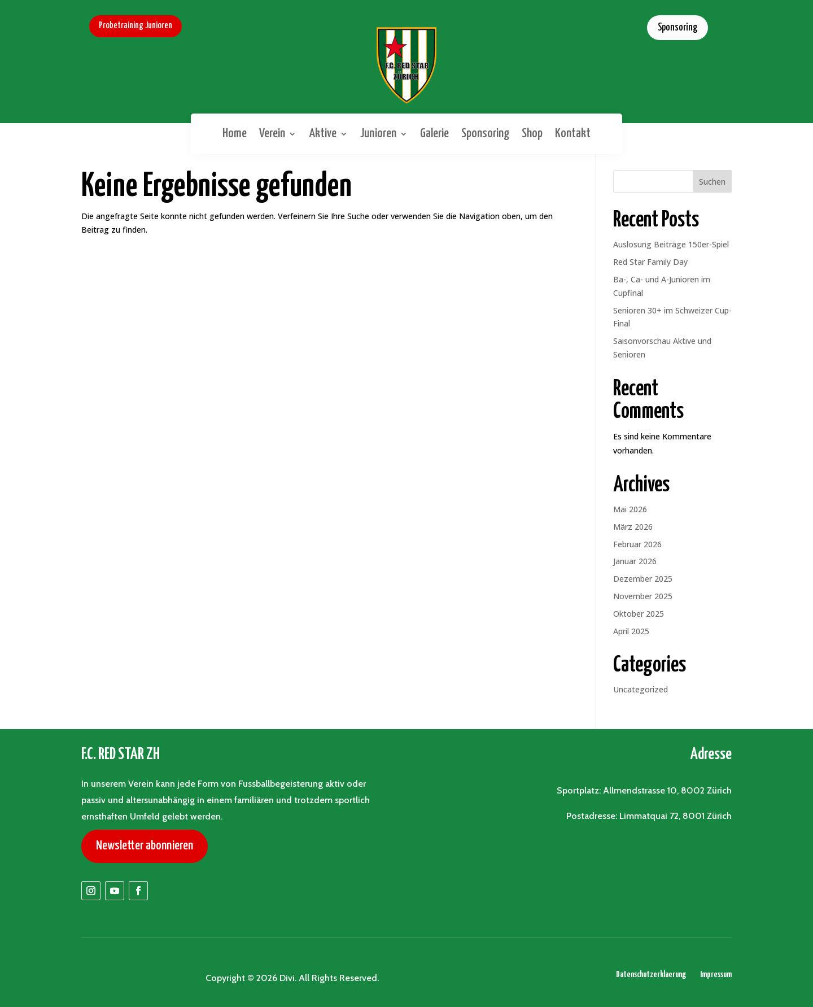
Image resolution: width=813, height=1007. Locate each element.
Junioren (378, 133)
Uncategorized (640, 689)
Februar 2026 (637, 544)
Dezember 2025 (642, 578)
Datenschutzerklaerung (651, 974)
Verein (272, 133)
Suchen (712, 181)
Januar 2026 (635, 561)
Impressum (716, 974)
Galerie (434, 133)
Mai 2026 (630, 509)
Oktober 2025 (638, 613)
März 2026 (633, 526)
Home (234, 133)
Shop (532, 133)
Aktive (322, 133)
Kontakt (573, 133)
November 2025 (642, 596)
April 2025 (631, 631)
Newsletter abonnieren (144, 845)
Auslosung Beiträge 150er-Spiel (671, 244)
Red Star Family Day (650, 261)
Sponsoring (677, 28)
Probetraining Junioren (135, 25)
